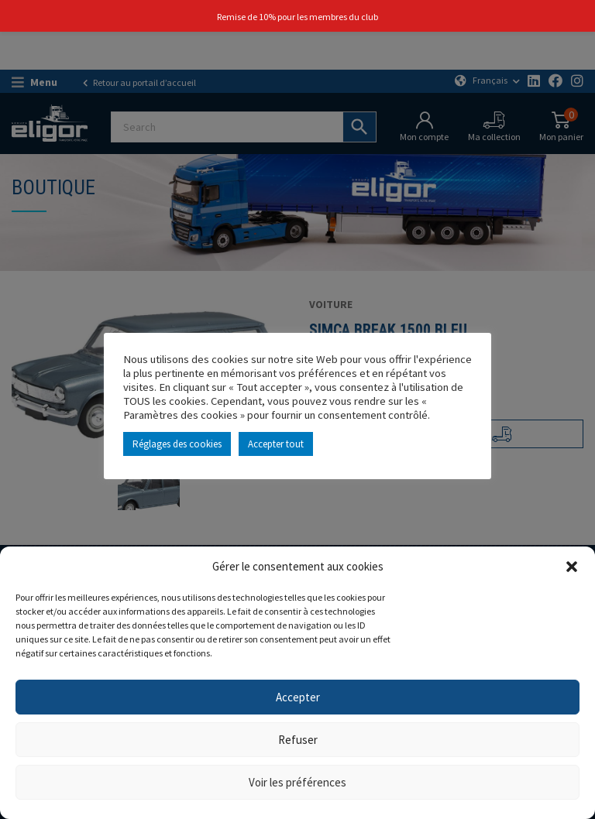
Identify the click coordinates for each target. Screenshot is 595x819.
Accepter (298, 697)
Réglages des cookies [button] (177, 444)
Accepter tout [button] (276, 444)
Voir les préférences (297, 782)
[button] (572, 566)
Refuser (298, 739)
